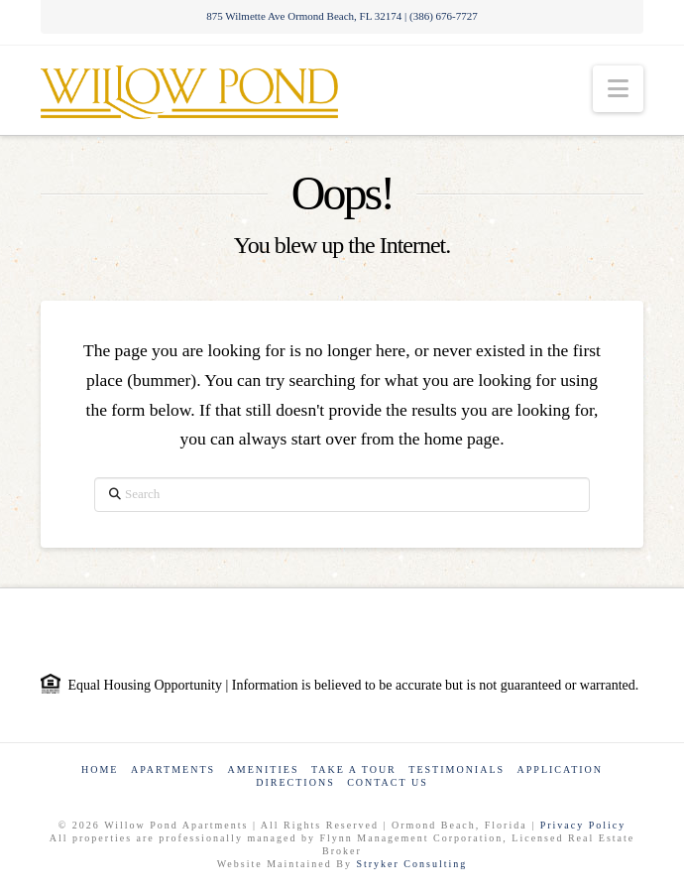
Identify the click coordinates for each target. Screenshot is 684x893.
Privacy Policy (583, 825)
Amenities (263, 769)
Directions (295, 782)
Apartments (173, 769)
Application (560, 769)
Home (99, 769)
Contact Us (387, 782)
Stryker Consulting (411, 863)
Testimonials (456, 769)
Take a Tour (354, 769)
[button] (618, 88)
